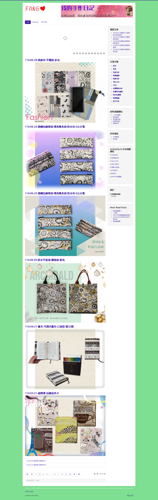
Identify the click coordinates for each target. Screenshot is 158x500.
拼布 (114, 66)
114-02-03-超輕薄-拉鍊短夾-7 (36, 461)
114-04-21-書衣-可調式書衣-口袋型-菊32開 (49, 326)
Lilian (115, 85)
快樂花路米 (116, 121)
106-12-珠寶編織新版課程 (121, 215)
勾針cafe (116, 82)
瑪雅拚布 (116, 123)
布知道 (115, 139)
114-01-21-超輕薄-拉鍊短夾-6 (36, 465)
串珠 (114, 69)
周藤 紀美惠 (115, 167)
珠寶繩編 (116, 98)
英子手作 (44, 22)
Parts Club (114, 161)
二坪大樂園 (116, 115)
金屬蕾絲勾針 (118, 88)
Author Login (29, 491)
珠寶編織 (116, 75)
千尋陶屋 (116, 137)
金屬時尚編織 (118, 91)
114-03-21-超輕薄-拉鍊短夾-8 (42, 393)
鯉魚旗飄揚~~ (117, 211)
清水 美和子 (115, 164)
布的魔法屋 (116, 119)
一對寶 (115, 213)
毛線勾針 (116, 72)
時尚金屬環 (117, 95)
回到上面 (130, 495)
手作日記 (35, 22)
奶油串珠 (116, 117)
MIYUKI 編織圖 (116, 176)
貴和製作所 (115, 158)
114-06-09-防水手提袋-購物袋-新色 (45, 260)
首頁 (27, 22)
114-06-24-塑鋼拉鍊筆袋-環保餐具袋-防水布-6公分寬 (55, 126)
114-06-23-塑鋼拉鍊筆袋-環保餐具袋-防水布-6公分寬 (55, 193)
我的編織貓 (116, 221)
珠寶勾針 (116, 79)
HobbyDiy (114, 155)
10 (70, 474)
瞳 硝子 (113, 173)
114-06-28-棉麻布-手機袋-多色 (42, 60)
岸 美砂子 (114, 170)
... (51, 474)
